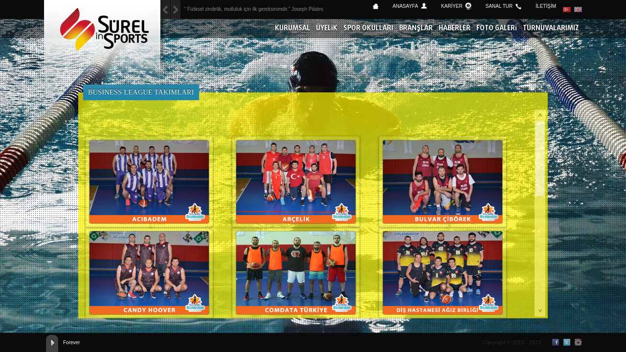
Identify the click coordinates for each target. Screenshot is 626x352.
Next (165, 9)
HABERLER (454, 28)
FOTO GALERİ (496, 28)
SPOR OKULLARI (368, 28)
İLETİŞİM (546, 6)
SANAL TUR (499, 6)
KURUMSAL (292, 28)
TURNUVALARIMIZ (551, 28)
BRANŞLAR (416, 28)
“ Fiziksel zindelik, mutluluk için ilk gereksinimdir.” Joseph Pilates (253, 9)
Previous (175, 9)
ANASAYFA (405, 6)
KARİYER (452, 6)
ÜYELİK (326, 28)
